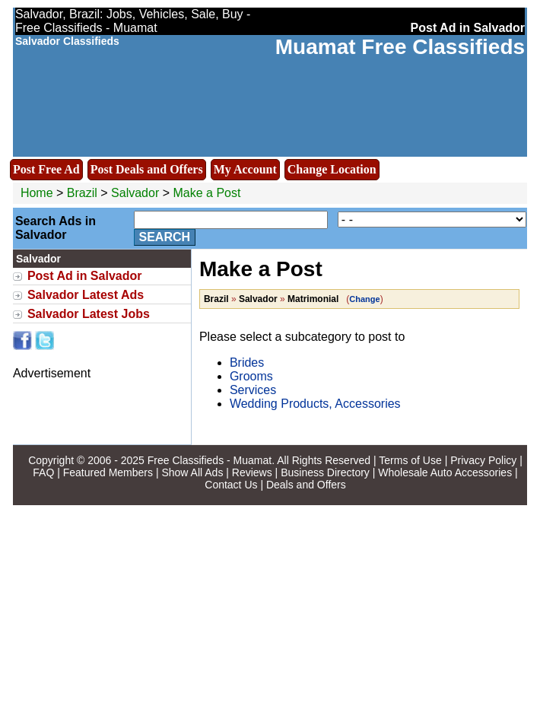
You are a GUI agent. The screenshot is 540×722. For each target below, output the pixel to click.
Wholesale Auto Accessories (445, 472)
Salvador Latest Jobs (88, 313)
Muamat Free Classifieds (400, 47)
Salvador (137, 192)
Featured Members (108, 472)
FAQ (43, 472)
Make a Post (206, 192)
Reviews (252, 472)
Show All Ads (192, 472)
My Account (245, 169)
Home (37, 192)
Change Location (331, 169)
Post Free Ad (46, 169)
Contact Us (231, 485)
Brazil (82, 192)
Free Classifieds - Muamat (210, 460)
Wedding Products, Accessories (315, 403)
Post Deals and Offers (147, 169)
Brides (247, 362)
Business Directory (325, 472)
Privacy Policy (483, 460)
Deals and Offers (306, 485)
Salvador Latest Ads (85, 294)
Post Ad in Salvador (84, 275)
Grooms (251, 376)
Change (364, 299)
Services (253, 389)
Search (165, 237)
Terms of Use (410, 460)
